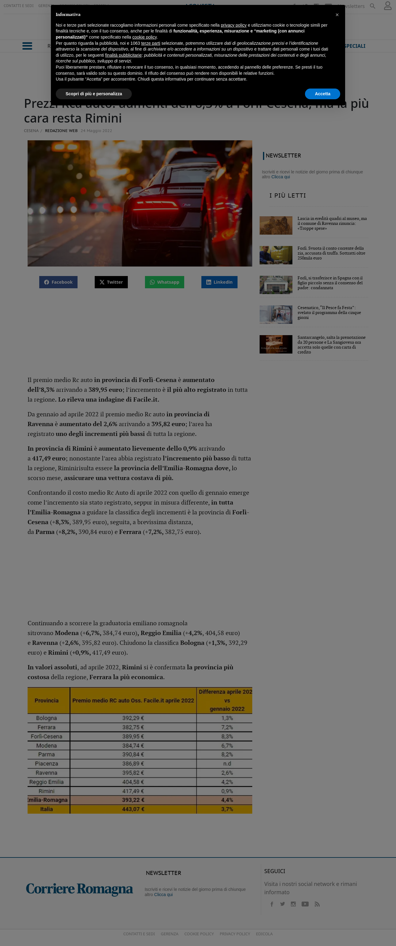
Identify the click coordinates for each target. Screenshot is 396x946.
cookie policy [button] (144, 37)
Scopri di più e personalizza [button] (94, 93)
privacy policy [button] (234, 25)
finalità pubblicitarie (123, 55)
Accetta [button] (322, 93)
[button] (337, 15)
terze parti (150, 43)
